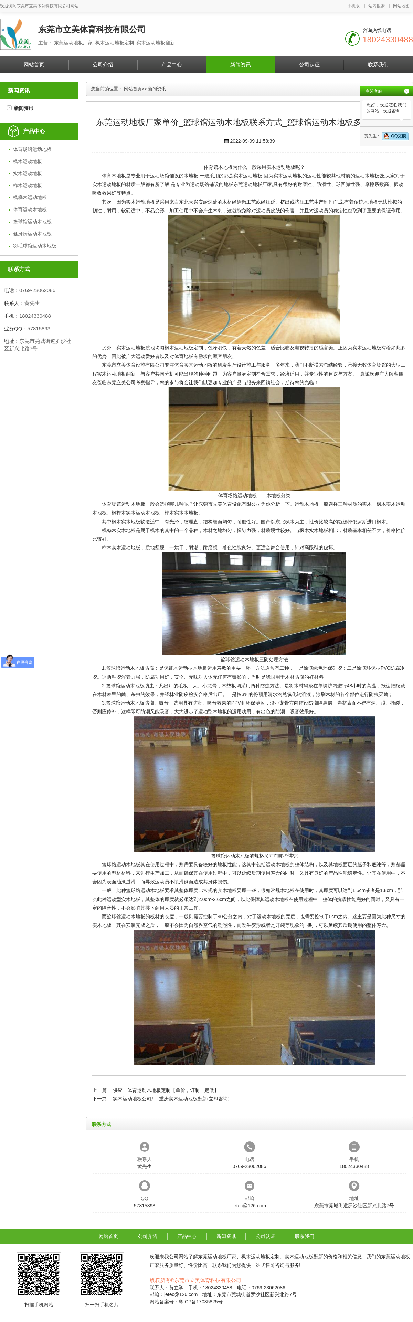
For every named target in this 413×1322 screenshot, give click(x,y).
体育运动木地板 (30, 209)
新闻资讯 (240, 65)
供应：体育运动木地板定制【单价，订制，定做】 (166, 1090)
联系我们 (378, 65)
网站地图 (401, 6)
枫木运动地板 (27, 161)
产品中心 (171, 65)
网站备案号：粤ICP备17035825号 (186, 1301)
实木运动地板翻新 (116, 374)
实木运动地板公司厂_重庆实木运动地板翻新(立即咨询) (171, 1098)
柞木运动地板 (27, 185)
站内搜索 (376, 6)
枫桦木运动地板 (30, 197)
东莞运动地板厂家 (252, 184)
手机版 (353, 6)
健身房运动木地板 (32, 233)
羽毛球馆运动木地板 (34, 245)
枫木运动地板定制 (184, 347)
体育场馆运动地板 (32, 149)
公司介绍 (103, 65)
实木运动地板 (27, 173)
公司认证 (309, 65)
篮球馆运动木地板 (32, 221)
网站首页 (34, 65)
